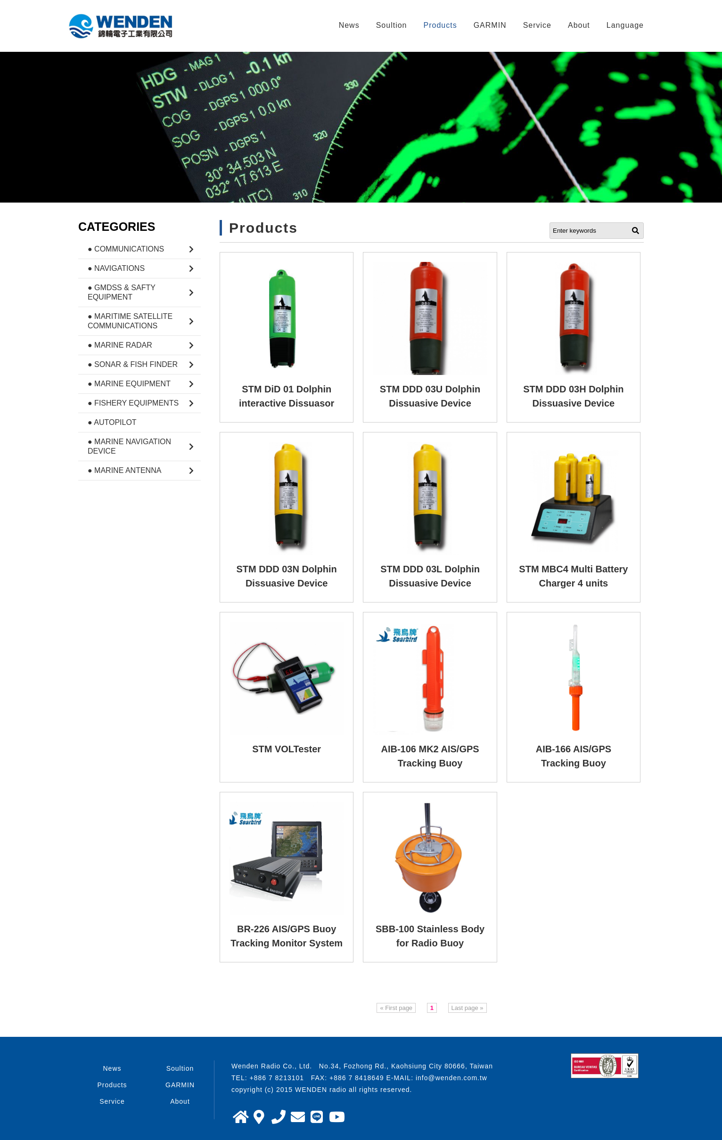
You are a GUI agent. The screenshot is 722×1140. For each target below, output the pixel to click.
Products (440, 25)
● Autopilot (112, 422)
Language (625, 25)
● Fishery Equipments (133, 403)
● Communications (126, 249)
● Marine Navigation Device (129, 446)
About (579, 25)
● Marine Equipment (129, 384)
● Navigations (116, 268)
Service (537, 25)
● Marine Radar (120, 345)
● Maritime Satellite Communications (130, 321)
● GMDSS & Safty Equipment (122, 292)
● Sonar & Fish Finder (133, 364)
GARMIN (490, 25)
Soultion (391, 25)
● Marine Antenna (124, 470)
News (349, 25)
